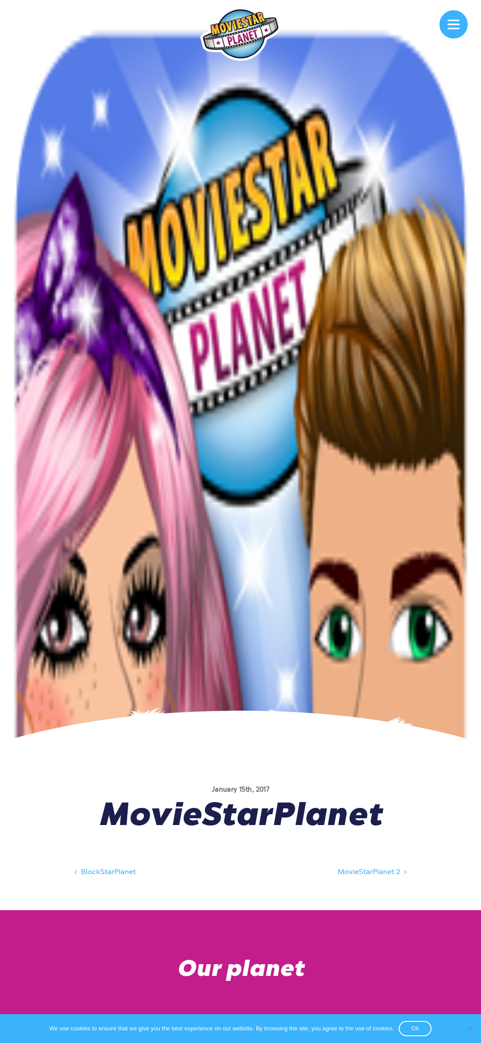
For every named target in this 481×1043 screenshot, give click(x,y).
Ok (415, 1028)
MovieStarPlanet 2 (373, 873)
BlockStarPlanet (104, 873)
